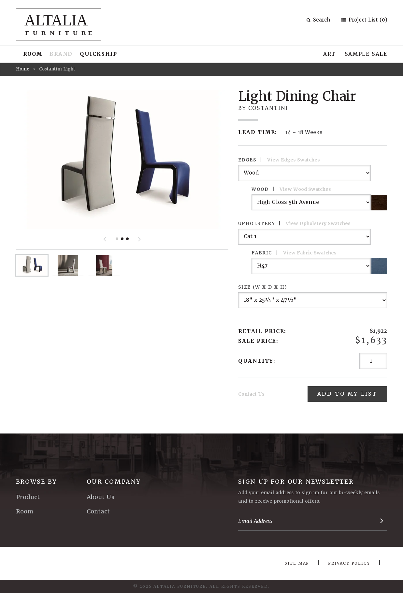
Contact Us (251, 394)
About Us (100, 497)
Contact (98, 511)
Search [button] (318, 20)
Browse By (36, 481)
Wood (291, 189)
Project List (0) (367, 20)
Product (28, 497)
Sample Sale (366, 54)
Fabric (294, 253)
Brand (61, 54)
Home (22, 69)
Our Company (114, 481)
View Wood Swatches (305, 189)
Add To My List (347, 393)
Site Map (297, 563)
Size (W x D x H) (262, 287)
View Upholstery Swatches (318, 223)
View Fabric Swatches (310, 253)
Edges (279, 160)
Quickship (98, 54)
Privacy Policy (349, 563)
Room (32, 54)
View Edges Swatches (293, 160)
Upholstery (294, 223)
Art (329, 54)
